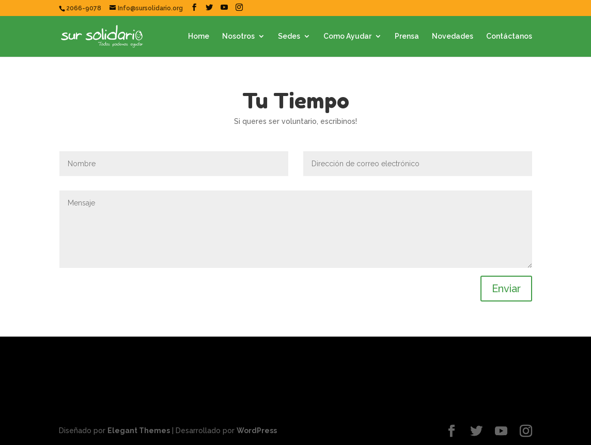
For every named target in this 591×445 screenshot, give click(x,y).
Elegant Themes (138, 430)
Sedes (289, 36)
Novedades (452, 36)
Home (198, 36)
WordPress (257, 430)
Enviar (506, 288)
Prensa (407, 36)
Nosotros (238, 36)
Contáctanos (509, 36)
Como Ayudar (347, 36)
